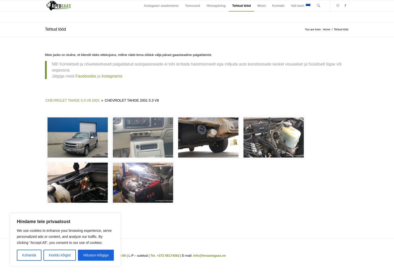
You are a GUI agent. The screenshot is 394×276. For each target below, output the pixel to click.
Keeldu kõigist (60, 255)
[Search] (318, 5)
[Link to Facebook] (345, 5)
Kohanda (29, 255)
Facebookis (86, 76)
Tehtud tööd (55, 29)
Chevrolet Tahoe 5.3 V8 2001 (72, 100)
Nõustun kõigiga (96, 255)
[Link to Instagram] (337, 5)
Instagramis (112, 76)
